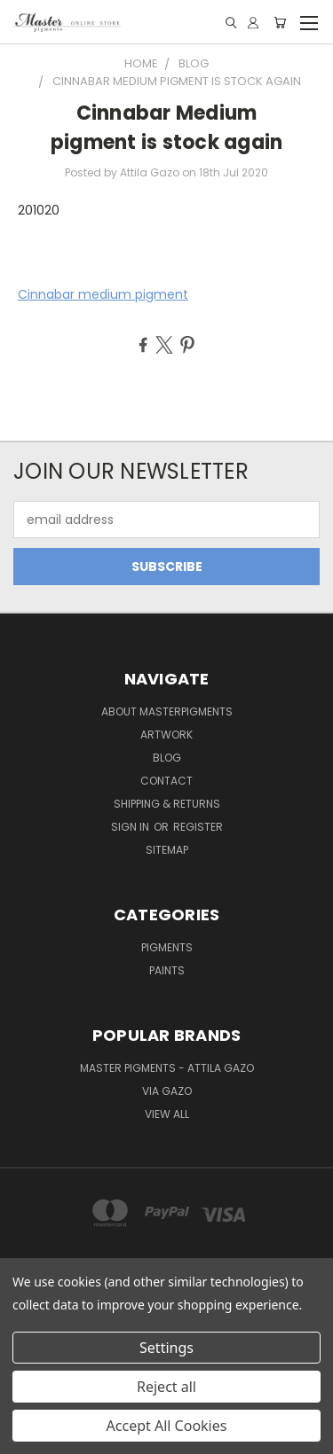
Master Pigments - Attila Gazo (167, 1067)
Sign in (131, 826)
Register (198, 826)
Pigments (167, 947)
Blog (167, 757)
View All (167, 1114)
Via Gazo (167, 1090)
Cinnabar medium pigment (103, 294)
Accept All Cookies (167, 1425)
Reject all (166, 1386)
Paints (167, 970)
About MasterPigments (167, 711)
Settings (166, 1347)
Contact (166, 780)
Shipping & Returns (167, 803)
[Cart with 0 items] (280, 22)
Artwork (166, 734)
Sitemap (167, 849)
